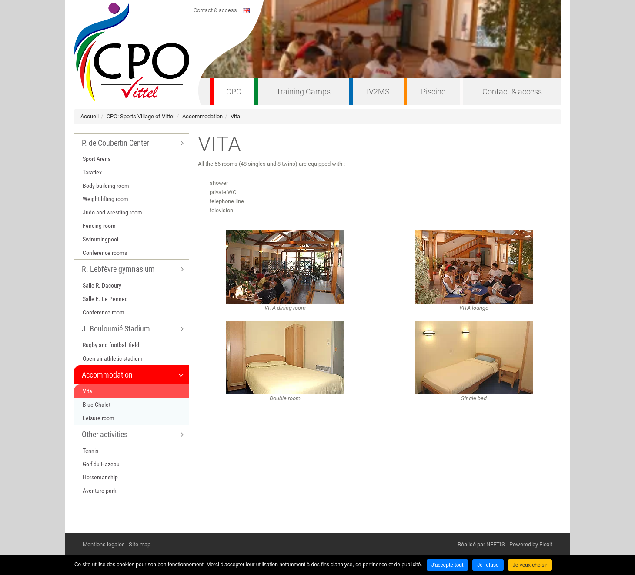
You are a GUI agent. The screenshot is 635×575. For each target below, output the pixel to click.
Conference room (103, 312)
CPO (233, 91)
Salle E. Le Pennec (105, 298)
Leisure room (98, 418)
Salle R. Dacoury (102, 285)
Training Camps (303, 91)
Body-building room (106, 185)
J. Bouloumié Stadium (116, 328)
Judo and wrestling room (112, 212)
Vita (235, 116)
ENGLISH (253, 10)
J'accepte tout (447, 565)
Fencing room (99, 225)
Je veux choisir (530, 565)
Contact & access (512, 91)
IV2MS (378, 91)
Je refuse (487, 565)
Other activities (104, 434)
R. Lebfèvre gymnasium (118, 269)
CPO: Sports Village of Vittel (140, 116)
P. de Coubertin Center (115, 142)
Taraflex (92, 172)
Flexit (545, 544)
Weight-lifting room (105, 198)
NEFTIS (495, 544)
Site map (139, 544)
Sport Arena (97, 158)
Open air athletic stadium (113, 358)
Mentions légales (104, 544)
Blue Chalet (96, 404)
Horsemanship (100, 477)
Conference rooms (105, 252)
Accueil (89, 116)
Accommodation (202, 116)
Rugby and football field (111, 344)
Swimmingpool (100, 239)
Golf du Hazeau (101, 464)
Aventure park (99, 490)
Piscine (433, 91)
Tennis (90, 450)
